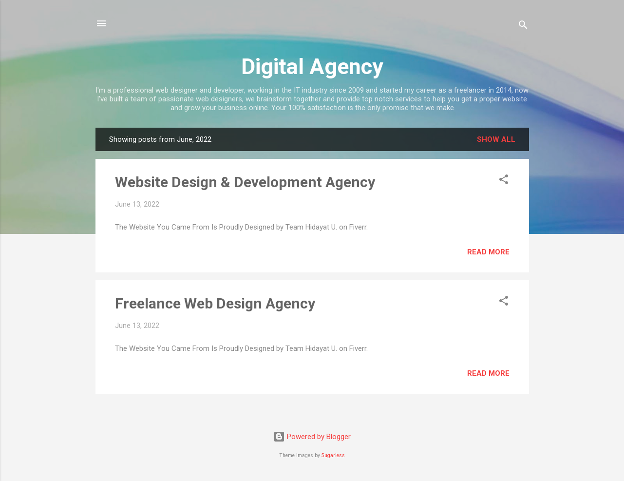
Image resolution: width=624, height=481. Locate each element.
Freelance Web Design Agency (215, 303)
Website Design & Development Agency (245, 182)
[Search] (523, 26)
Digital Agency (312, 66)
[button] (504, 181)
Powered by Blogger (312, 436)
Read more (488, 252)
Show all (496, 139)
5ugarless (333, 455)
